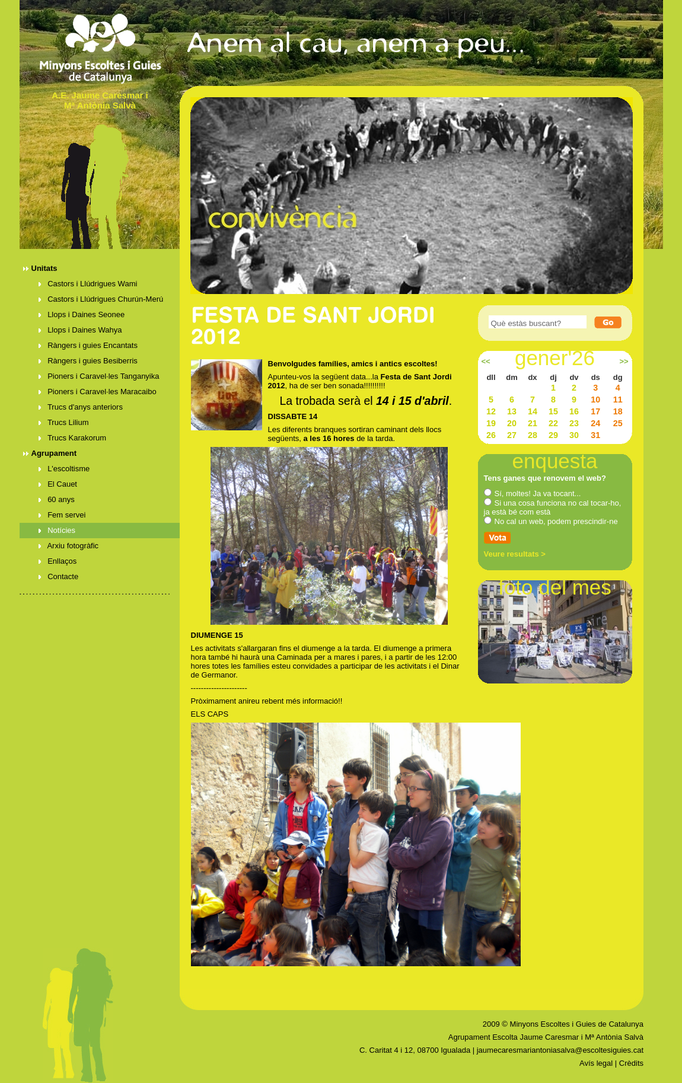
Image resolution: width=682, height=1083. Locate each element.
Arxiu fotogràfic (69, 545)
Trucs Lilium (64, 422)
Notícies (57, 530)
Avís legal (596, 1063)
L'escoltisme (64, 468)
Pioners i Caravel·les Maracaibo (98, 391)
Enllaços (58, 561)
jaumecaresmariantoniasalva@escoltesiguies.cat (560, 1050)
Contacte (59, 576)
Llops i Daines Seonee (82, 314)
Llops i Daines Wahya (80, 329)
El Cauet (58, 484)
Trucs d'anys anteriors (81, 406)
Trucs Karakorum (73, 437)
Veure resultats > (515, 554)
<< (485, 361)
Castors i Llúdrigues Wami (88, 283)
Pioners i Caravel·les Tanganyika (99, 376)
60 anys (57, 499)
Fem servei (62, 514)
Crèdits (631, 1063)
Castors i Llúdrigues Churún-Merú (101, 299)
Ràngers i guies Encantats (88, 345)
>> (623, 361)
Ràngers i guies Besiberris (88, 360)
